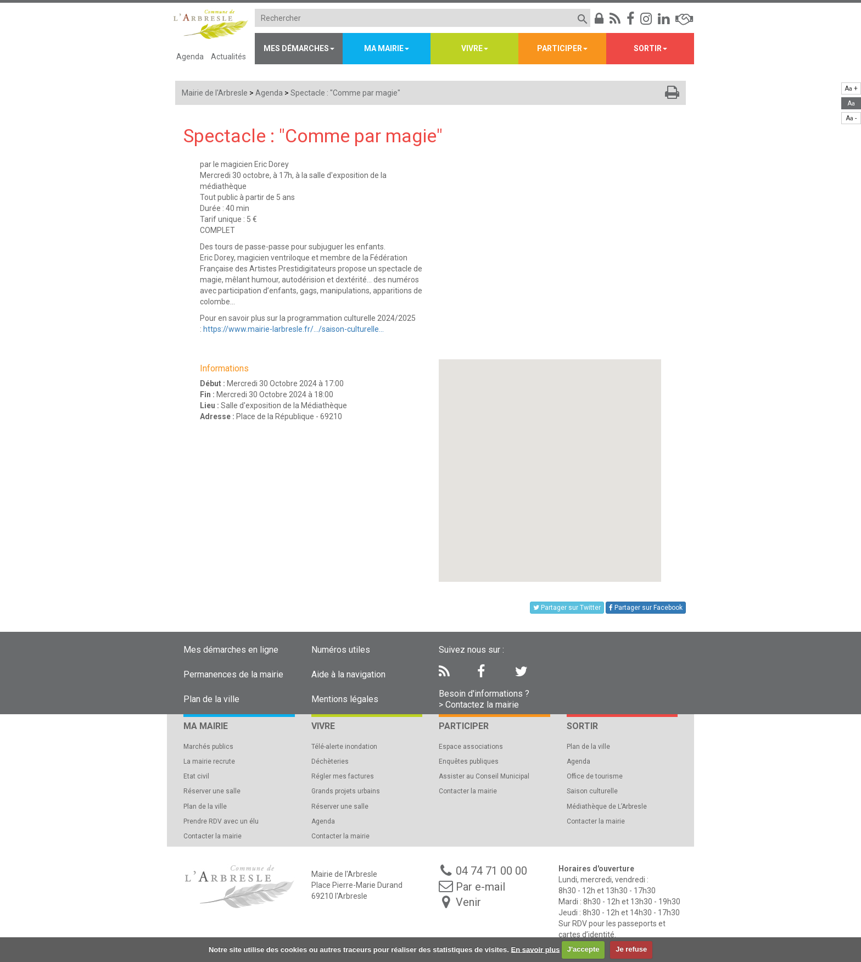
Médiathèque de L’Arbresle (607, 806)
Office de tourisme (595, 776)
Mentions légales (344, 699)
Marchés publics (208, 746)
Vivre (472, 48)
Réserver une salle (212, 791)
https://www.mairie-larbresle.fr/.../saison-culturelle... (293, 329)
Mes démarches (296, 48)
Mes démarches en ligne (230, 649)
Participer (559, 48)
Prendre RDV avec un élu (221, 821)
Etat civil (196, 776)
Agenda (190, 56)
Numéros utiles (340, 649)
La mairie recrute (209, 761)
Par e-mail (480, 886)
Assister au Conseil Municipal (484, 776)
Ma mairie (384, 48)
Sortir (648, 48)
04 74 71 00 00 (491, 870)
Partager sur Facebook (646, 607)
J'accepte (583, 949)
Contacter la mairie (212, 836)
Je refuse (631, 949)
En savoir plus (535, 949)
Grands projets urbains (345, 791)
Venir (468, 902)
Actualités (228, 56)
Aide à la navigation (348, 674)
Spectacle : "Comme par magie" (345, 92)
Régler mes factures (342, 776)
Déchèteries (330, 761)
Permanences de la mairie (233, 674)
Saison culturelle (592, 791)
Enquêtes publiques (469, 761)
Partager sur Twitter (567, 607)
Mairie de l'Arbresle (215, 92)
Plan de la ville (211, 699)
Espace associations (471, 746)
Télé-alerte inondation (344, 746)
